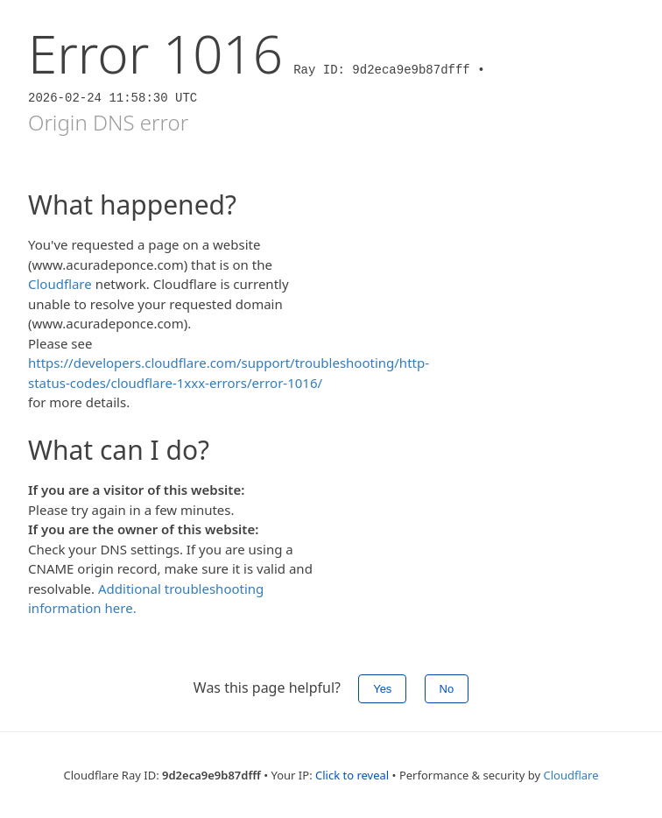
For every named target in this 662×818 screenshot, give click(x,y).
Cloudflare (60, 284)
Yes (382, 688)
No (447, 688)
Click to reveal (352, 775)
